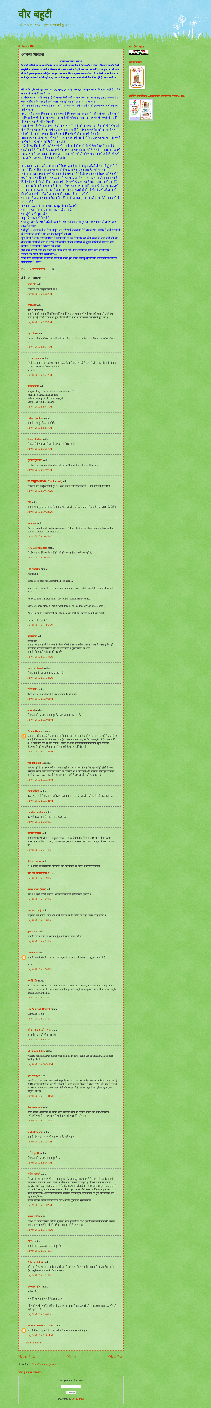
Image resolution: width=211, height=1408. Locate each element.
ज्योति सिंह (33, 980)
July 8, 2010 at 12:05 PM (40, 719)
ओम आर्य (32, 305)
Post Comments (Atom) (44, 1364)
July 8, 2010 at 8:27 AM (40, 375)
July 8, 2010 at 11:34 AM (40, 677)
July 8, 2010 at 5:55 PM (40, 997)
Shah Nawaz (34, 861)
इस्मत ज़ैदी (32, 636)
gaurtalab (33, 931)
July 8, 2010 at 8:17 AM (40, 346)
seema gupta (34, 358)
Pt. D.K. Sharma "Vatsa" (41, 1325)
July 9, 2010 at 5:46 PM (40, 1314)
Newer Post (26, 1357)
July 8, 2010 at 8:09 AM (40, 322)
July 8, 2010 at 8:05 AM (40, 294)
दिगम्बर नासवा (34, 833)
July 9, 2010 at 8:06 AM (40, 1162)
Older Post (115, 1357)
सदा (29, 502)
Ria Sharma (34, 568)
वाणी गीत (32, 284)
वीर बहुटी (35, 14)
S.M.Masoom (35, 1132)
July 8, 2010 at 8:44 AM (40, 406)
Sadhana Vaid (35, 1107)
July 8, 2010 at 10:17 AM (40, 490)
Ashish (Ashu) (35, 1262)
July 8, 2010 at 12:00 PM (40, 698)
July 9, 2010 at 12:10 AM (40, 1120)
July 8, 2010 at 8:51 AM (40, 427)
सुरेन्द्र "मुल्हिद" (35, 460)
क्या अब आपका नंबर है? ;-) (41, 873)
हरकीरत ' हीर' (34, 1286)
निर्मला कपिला (34, 1216)
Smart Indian (35, 439)
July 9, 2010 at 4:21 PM (40, 1275)
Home (71, 1357)
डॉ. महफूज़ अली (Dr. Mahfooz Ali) (45, 481)
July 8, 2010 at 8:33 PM (40, 1039)
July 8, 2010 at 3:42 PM (40, 899)
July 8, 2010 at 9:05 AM (40, 448)
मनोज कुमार (33, 1153)
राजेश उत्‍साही (34, 1174)
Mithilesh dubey (36, 1051)
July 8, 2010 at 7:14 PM (40, 1018)
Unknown (33, 952)
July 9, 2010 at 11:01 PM (40, 1335)
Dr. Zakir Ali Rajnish (39, 1009)
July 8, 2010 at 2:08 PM (40, 821)
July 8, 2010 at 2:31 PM (40, 850)
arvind (31, 710)
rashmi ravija (35, 910)
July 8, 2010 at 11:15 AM (40, 656)
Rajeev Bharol (35, 668)
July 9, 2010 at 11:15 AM (40, 1229)
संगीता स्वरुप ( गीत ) (37, 889)
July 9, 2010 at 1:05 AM (40, 1141)
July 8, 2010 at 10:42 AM (40, 536)
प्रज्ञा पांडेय (32, 333)
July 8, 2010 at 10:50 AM (40, 557)
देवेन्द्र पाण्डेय (33, 386)
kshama (32, 523)
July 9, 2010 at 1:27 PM (40, 1250)
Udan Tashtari (35, 418)
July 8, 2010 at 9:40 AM (40, 469)
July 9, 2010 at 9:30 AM (40, 1205)
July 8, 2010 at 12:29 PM (40, 779)
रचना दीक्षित (33, 791)
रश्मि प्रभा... (33, 689)
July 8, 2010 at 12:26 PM (40, 751)
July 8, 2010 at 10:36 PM (40, 1064)
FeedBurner (78, 1398)
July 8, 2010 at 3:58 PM (40, 920)
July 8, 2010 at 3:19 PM (40, 878)
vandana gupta (36, 762)
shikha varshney (36, 812)
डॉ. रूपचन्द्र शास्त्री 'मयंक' (39, 1030)
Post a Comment (33, 1342)
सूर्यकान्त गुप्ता (34, 1075)
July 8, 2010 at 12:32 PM (40, 800)
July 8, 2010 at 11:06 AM (40, 625)
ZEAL (31, 1241)
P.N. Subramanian (37, 547)
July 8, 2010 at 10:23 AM (40, 511)
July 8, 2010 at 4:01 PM (40, 941)
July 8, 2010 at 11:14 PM (40, 1096)
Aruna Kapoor (36, 731)
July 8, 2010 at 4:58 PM (40, 969)
